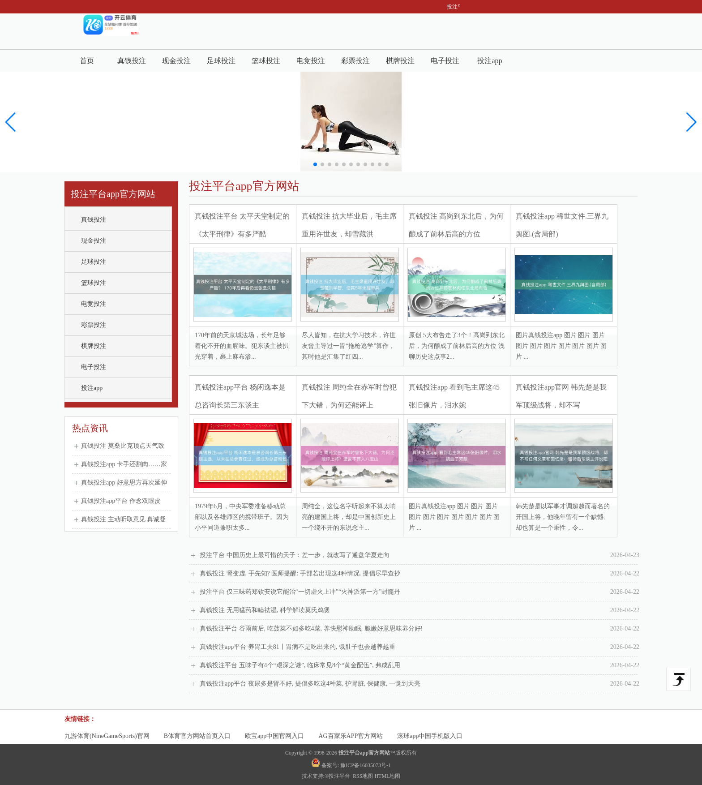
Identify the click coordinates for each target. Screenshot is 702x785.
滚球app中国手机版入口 (429, 736)
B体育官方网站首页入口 (197, 736)
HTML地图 (387, 776)
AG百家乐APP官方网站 (350, 736)
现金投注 (176, 60)
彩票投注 (355, 60)
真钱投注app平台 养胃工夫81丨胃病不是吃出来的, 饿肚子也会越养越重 (419, 647)
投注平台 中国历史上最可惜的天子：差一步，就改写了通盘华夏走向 (419, 555)
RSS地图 (363, 776)
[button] (691, 122)
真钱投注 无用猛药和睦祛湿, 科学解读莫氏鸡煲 (419, 610)
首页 (87, 60)
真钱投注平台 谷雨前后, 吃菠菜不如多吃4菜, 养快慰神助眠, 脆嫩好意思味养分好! (419, 629)
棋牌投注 (400, 60)
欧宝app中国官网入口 (274, 736)
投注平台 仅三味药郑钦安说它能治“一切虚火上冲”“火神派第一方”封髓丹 (419, 592)
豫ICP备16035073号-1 (365, 765)
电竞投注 (310, 60)
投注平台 (340, 776)
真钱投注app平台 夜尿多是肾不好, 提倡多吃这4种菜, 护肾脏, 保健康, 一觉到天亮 (419, 684)
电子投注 (445, 60)
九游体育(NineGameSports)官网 (107, 736)
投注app (489, 60)
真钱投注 (131, 60)
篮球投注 (266, 60)
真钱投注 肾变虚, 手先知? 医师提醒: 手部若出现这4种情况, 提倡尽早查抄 (419, 574)
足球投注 (221, 60)
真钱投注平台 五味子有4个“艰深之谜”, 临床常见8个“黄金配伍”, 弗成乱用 (419, 665)
